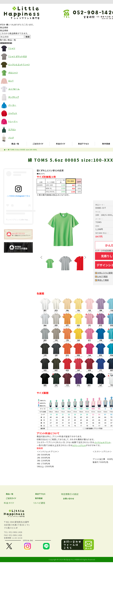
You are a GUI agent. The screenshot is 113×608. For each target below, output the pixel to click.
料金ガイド (9, 503)
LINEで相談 (103, 276)
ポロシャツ (13, 72)
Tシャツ (11, 48)
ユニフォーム (14, 88)
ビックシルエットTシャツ (19, 64)
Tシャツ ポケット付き (17, 56)
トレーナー (13, 121)
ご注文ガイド (10, 498)
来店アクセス (39, 494)
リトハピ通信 (39, 503)
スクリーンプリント (80, 445)
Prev (41, 260)
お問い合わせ (67, 498)
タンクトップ (13, 97)
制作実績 (37, 498)
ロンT (11, 80)
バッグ (11, 137)
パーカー (12, 105)
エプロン (12, 129)
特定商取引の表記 (70, 494)
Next (85, 260)
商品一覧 (8, 494)
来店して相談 (104, 280)
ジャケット (12, 113)
